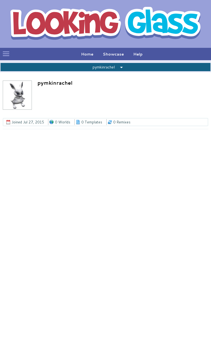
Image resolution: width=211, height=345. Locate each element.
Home (87, 54)
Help (138, 54)
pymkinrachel (104, 67)
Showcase (113, 54)
